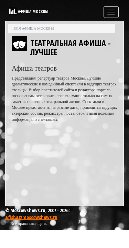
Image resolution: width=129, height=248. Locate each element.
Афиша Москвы (33, 11)
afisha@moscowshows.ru (31, 217)
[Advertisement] (64, 165)
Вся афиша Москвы (33, 28)
